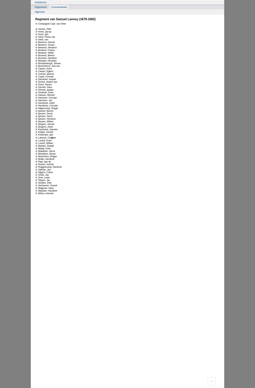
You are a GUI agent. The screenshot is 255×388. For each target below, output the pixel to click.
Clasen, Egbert (44, 71)
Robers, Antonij (44, 164)
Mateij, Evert (43, 148)
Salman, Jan (43, 169)
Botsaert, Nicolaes (45, 60)
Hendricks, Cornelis (46, 105)
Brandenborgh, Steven (48, 63)
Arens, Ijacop (43, 31)
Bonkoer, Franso (45, 50)
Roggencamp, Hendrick (48, 167)
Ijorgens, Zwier (44, 126)
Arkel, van (41, 39)
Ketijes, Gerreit (44, 132)
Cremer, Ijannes (44, 74)
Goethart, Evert (44, 92)
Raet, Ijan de (43, 161)
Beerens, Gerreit (45, 42)
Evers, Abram (43, 84)
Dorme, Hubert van (46, 82)
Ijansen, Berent (44, 111)
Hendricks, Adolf (45, 103)
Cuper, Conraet (44, 76)
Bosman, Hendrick (46, 58)
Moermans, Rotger (46, 156)
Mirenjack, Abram (45, 153)
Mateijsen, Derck (45, 151)
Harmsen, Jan (43, 100)
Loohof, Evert (43, 140)
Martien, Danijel (44, 146)
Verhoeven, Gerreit (46, 185)
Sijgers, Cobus (44, 172)
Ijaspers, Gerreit (44, 124)
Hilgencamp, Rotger (46, 108)
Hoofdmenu (40, 2)
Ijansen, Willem (44, 121)
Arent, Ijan (42, 34)
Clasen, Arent (43, 68)
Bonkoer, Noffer (44, 53)
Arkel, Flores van (45, 37)
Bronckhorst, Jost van (47, 66)
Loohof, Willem (44, 143)
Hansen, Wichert (45, 95)
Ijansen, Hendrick (45, 119)
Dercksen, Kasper (45, 79)
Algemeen (40, 12)
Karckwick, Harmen (46, 129)
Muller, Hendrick (44, 159)
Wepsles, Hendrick (46, 190)
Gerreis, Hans (43, 87)
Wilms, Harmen (44, 193)
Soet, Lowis (42, 177)
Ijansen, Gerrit (43, 116)
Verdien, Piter (43, 183)
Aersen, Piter (43, 29)
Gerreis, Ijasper (44, 90)
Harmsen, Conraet (46, 97)
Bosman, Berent (44, 55)
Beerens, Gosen (45, 45)
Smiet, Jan (42, 175)
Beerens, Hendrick (46, 47)
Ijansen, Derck (44, 113)
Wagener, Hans (44, 188)
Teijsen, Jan (42, 180)
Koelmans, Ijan (44, 134)
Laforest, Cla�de (45, 137)
